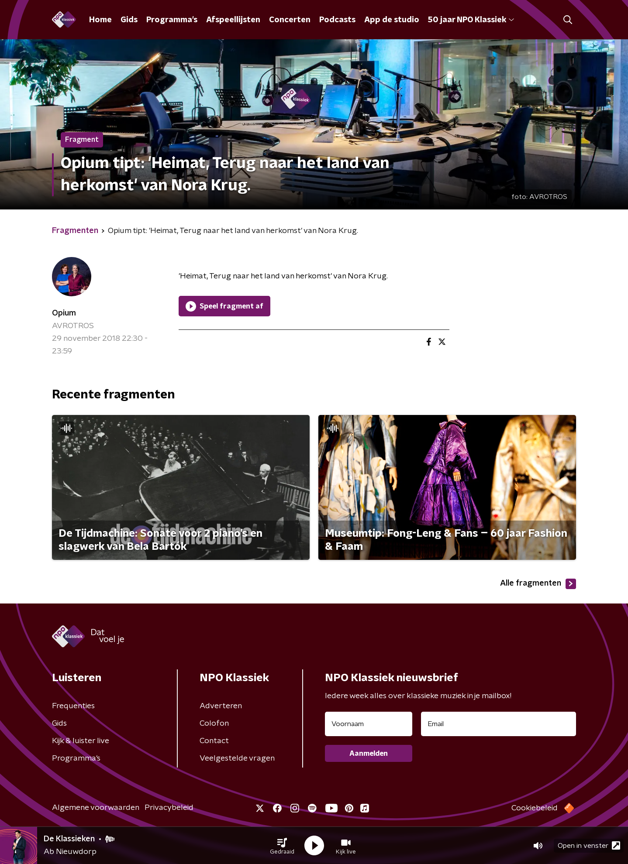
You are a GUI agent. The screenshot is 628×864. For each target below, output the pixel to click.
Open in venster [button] (589, 845)
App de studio (391, 20)
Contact (214, 741)
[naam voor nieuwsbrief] (368, 724)
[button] (282, 846)
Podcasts (337, 20)
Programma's (171, 20)
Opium (64, 313)
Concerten (290, 20)
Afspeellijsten (233, 20)
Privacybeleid (169, 808)
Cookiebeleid (534, 808)
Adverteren (221, 706)
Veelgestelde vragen (237, 758)
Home (100, 20)
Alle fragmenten (538, 584)
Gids (129, 20)
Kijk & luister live (80, 741)
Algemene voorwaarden (95, 808)
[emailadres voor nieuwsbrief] (498, 724)
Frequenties (73, 706)
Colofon (214, 723)
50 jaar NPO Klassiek (471, 20)
